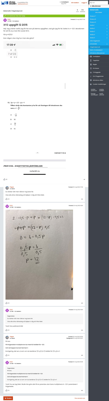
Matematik (7, 11)
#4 (82, 330)
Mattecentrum (23, 4)
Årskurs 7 (93, 16)
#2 (82, 199)
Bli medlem (75, 3)
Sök (91, 3)
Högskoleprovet (17, 11)
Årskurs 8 (93, 19)
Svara (9, 398)
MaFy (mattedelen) (96, 50)
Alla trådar (98, 12)
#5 (82, 355)
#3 (82, 303)
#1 (84, 179)
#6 (82, 390)
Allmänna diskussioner (97, 53)
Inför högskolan (95, 41)
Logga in (84, 3)
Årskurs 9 (93, 22)
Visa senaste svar (80, 398)
